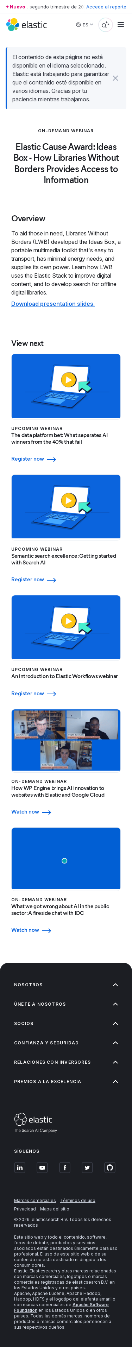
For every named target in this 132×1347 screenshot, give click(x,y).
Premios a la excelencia (66, 1081)
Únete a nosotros (66, 1004)
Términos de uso (77, 1200)
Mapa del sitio (54, 1209)
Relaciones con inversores (66, 1062)
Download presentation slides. (53, 303)
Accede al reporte (106, 7)
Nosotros (66, 984)
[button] (115, 78)
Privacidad (25, 1209)
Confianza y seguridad (66, 1042)
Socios (66, 1023)
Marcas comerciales (35, 1200)
